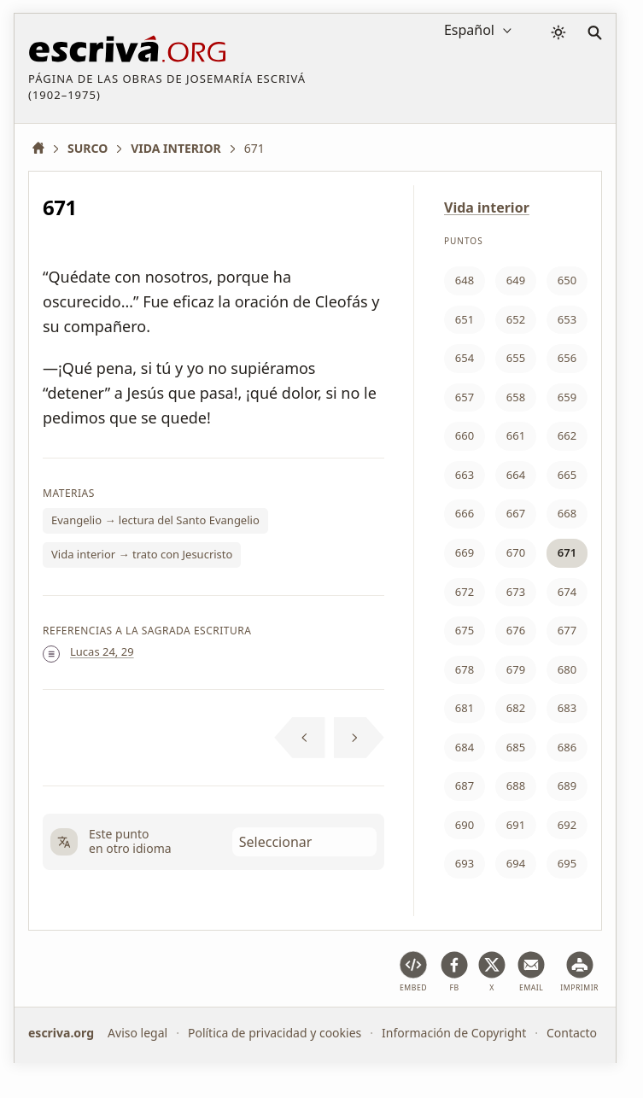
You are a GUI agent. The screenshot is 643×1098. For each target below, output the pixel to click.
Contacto (572, 1033)
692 (567, 824)
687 (464, 785)
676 (515, 630)
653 (567, 319)
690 (464, 824)
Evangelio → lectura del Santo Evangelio (155, 520)
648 (464, 280)
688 (515, 785)
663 (464, 474)
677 (567, 630)
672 (464, 591)
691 (515, 824)
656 (567, 357)
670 (515, 552)
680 (567, 669)
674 (567, 591)
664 (515, 474)
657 (464, 397)
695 (567, 863)
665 (567, 474)
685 (515, 747)
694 (515, 863)
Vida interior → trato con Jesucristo (141, 554)
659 (567, 397)
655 (515, 357)
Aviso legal (137, 1033)
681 (464, 707)
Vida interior (486, 207)
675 (464, 630)
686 (567, 747)
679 (515, 669)
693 (464, 863)
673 (515, 591)
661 (515, 435)
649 (515, 280)
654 (464, 357)
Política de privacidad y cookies (274, 1033)
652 (515, 319)
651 (464, 319)
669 (464, 552)
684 (464, 747)
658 (515, 397)
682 (515, 707)
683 (567, 707)
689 (567, 785)
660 (464, 435)
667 (515, 513)
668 (567, 513)
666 (464, 513)
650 (567, 280)
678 (464, 669)
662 (567, 435)
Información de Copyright (454, 1033)
